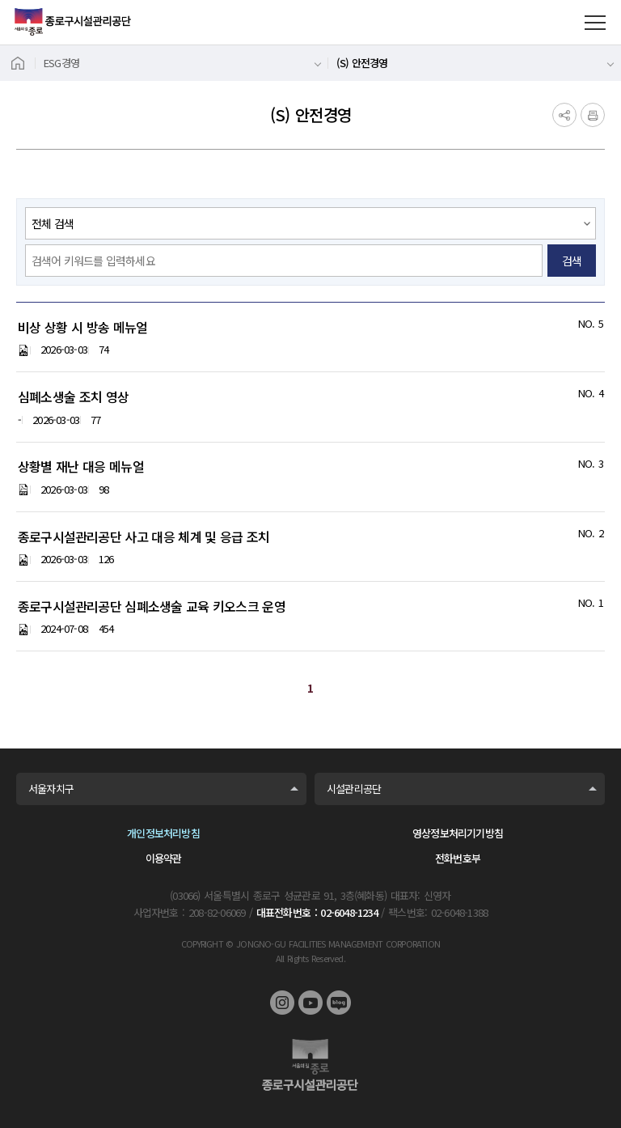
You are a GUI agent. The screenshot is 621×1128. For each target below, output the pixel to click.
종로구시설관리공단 (72, 22)
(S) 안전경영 (362, 62)
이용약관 (164, 858)
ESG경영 (61, 62)
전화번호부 (457, 858)
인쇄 (593, 115)
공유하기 (564, 115)
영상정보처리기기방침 (457, 833)
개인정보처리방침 (163, 833)
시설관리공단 (354, 788)
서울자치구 (51, 788)
